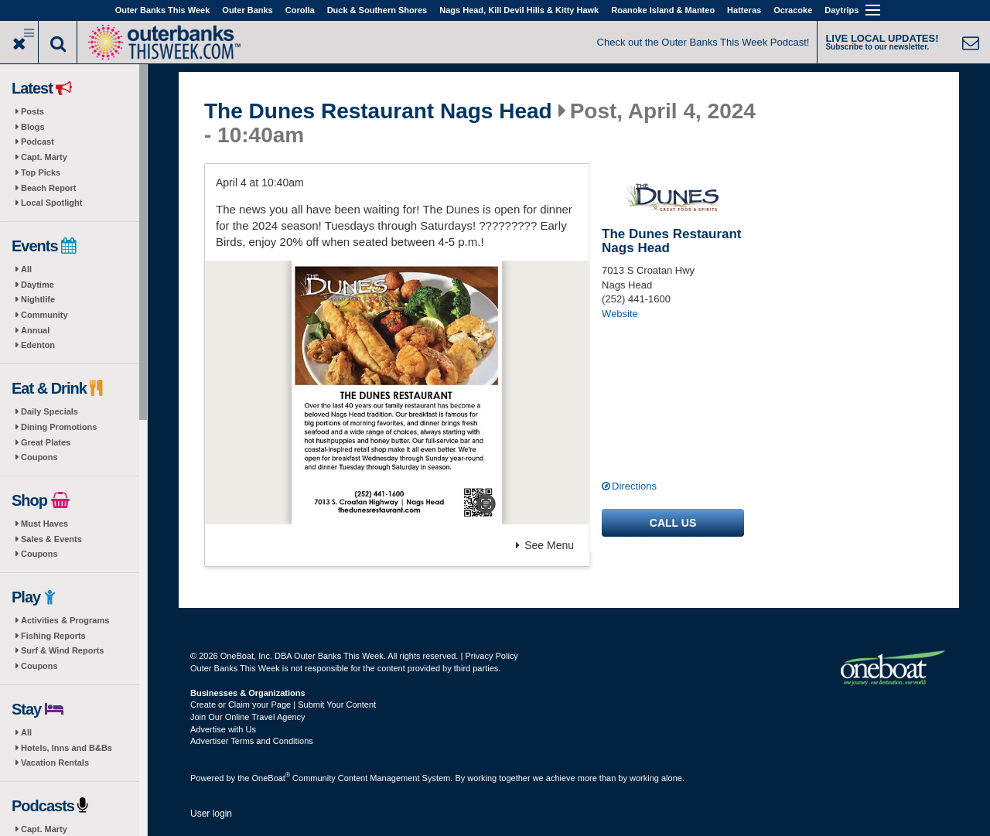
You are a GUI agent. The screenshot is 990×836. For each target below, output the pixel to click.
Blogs (33, 126)
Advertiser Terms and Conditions (251, 741)
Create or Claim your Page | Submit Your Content (283, 704)
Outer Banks (247, 10)
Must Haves (44, 523)
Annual (35, 330)
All (26, 269)
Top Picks (40, 172)
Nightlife (38, 299)
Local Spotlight (51, 202)
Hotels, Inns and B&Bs (66, 747)
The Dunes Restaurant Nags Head (378, 111)
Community (44, 314)
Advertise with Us (223, 729)
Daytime (37, 284)
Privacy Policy (491, 655)
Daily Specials (49, 411)
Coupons (39, 457)
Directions (634, 486)
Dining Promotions (59, 427)
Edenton (38, 345)
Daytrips (841, 10)
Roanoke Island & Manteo (663, 10)
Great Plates (45, 442)
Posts (32, 111)
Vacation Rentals (55, 762)
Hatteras (744, 10)
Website (620, 313)
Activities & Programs (65, 620)
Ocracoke (792, 10)
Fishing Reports (53, 635)
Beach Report (49, 188)
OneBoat (271, 778)
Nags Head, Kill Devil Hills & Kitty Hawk (519, 10)
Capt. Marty (44, 157)
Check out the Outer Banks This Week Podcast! (703, 42)
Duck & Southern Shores (377, 10)
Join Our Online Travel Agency (248, 717)
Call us (673, 523)
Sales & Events (51, 539)
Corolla (300, 10)
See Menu (545, 545)
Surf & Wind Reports (62, 650)
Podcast (37, 141)
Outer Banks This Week (162, 10)
